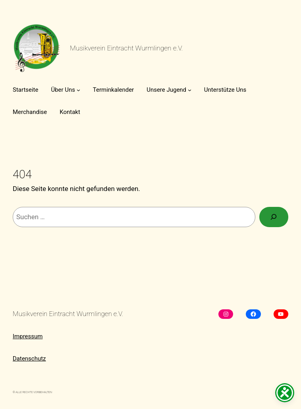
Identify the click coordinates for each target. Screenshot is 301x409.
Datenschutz (29, 358)
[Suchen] (273, 217)
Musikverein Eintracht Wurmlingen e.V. (126, 48)
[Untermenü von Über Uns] (78, 90)
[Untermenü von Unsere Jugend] (189, 90)
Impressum (27, 336)
